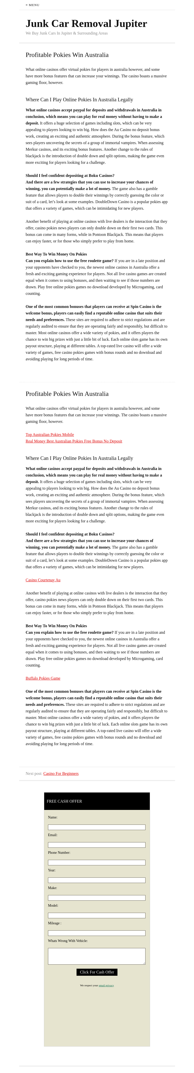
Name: (52, 817)
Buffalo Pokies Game (43, 678)
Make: (52, 888)
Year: (52, 870)
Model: (53, 905)
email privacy (106, 985)
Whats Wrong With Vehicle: (68, 941)
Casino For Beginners (61, 773)
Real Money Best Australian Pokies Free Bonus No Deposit (74, 441)
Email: (52, 835)
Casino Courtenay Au (43, 580)
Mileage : (54, 923)
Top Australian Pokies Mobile (50, 434)
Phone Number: (59, 853)
